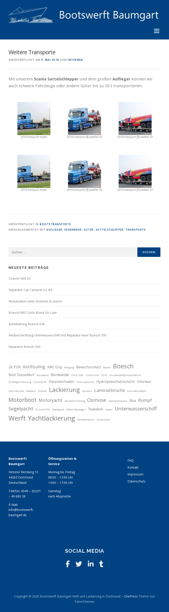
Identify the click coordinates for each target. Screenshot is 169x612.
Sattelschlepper (110, 230)
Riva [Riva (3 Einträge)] (132, 400)
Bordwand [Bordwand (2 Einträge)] (43, 375)
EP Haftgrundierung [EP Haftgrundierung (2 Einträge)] (20, 382)
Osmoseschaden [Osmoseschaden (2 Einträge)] (117, 400)
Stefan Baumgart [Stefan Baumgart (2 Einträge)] (76, 409)
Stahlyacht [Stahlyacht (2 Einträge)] (58, 409)
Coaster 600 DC (20, 278)
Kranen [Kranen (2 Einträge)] (42, 391)
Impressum (135, 474)
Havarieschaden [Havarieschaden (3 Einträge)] (61, 381)
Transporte (135, 230)
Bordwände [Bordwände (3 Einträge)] (60, 375)
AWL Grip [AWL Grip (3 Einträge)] (54, 367)
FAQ (130, 460)
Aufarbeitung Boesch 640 (27, 324)
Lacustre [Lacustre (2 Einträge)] (87, 391)
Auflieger (54, 230)
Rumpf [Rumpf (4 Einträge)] (145, 400)
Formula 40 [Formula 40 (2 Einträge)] (39, 382)
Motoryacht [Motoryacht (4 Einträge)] (50, 400)
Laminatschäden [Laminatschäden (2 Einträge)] (136, 391)
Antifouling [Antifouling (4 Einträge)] (34, 367)
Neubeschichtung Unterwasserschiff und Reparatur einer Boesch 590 (58, 335)
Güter (89, 230)
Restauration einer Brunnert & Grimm (35, 301)
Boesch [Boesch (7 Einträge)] (123, 366)
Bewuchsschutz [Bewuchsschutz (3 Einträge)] (88, 367)
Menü (156, 31)
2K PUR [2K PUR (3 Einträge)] (14, 367)
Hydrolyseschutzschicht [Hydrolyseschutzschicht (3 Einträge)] (115, 381)
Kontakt (133, 467)
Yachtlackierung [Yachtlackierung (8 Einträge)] (51, 418)
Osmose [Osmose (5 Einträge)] (96, 400)
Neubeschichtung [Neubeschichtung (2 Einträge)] (75, 400)
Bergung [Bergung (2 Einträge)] (69, 367)
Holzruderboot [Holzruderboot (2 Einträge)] (85, 382)
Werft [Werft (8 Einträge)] (17, 418)
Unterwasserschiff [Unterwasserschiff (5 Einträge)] (136, 408)
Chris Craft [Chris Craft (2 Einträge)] (77, 375)
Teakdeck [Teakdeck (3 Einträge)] (95, 409)
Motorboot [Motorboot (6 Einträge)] (23, 399)
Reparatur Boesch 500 (24, 347)
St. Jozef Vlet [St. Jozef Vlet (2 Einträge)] (42, 409)
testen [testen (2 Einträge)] (109, 409)
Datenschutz (136, 481)
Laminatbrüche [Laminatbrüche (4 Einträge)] (109, 390)
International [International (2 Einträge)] (16, 391)
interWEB (75, 60)
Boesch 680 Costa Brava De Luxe (33, 312)
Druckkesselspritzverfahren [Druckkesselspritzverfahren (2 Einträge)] (125, 375)
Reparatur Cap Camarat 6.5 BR (30, 290)
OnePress (131, 596)
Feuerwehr (73, 230)
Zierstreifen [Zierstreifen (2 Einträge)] (103, 419)
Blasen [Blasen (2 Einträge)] (107, 367)
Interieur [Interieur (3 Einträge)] (144, 381)
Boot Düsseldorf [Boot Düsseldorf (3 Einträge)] (22, 375)
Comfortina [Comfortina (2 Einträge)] (92, 375)
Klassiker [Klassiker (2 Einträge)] (31, 391)
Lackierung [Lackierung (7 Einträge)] (64, 390)
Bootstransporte (55, 224)
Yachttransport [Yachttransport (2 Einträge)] (85, 419)
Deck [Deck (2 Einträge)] (104, 375)
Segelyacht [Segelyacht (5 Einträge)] (21, 408)
